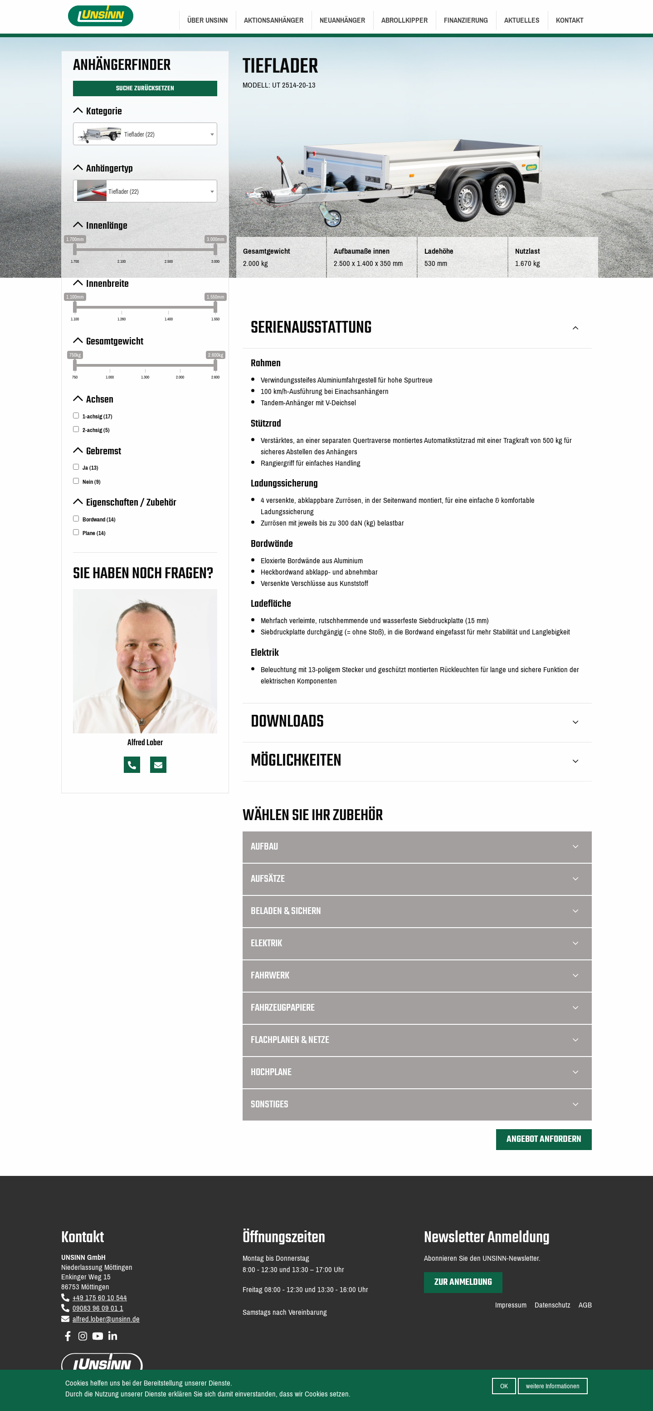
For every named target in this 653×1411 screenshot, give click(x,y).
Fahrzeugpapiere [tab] (414, 1008)
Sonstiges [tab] (414, 1104)
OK (504, 1386)
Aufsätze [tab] (414, 879)
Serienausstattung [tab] (414, 328)
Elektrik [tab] (414, 943)
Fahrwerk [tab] (414, 975)
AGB (585, 1305)
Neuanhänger (342, 20)
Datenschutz (552, 1305)
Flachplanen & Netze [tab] (414, 1040)
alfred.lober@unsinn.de (106, 1319)
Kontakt (570, 20)
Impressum (510, 1305)
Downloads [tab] (414, 722)
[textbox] (145, 134)
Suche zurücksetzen (145, 88)
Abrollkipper (404, 20)
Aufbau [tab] (414, 847)
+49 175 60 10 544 (100, 1298)
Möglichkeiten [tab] (414, 761)
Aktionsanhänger (273, 20)
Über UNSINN (207, 20)
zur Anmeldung (463, 1282)
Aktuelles (522, 20)
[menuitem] (207, 20)
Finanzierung (466, 20)
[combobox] (145, 134)
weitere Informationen (553, 1386)
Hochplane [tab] (414, 1072)
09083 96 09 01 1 (98, 1308)
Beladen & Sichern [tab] (414, 911)
